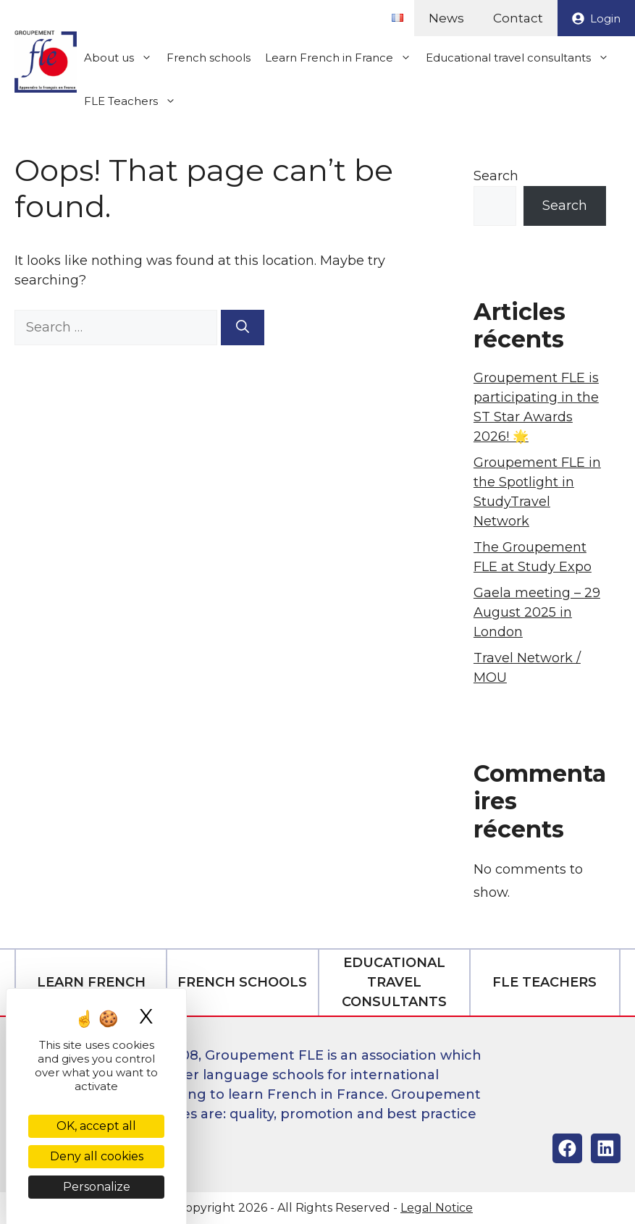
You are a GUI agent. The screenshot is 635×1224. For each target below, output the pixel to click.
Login (605, 18)
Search (496, 176)
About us (121, 58)
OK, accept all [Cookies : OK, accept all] (96, 1126)
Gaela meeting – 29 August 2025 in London (537, 612)
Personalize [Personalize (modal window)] (96, 1187)
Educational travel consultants (521, 58)
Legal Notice (436, 1208)
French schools (209, 57)
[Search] (242, 327)
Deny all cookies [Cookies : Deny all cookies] (96, 1156)
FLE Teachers (133, 101)
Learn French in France (342, 58)
